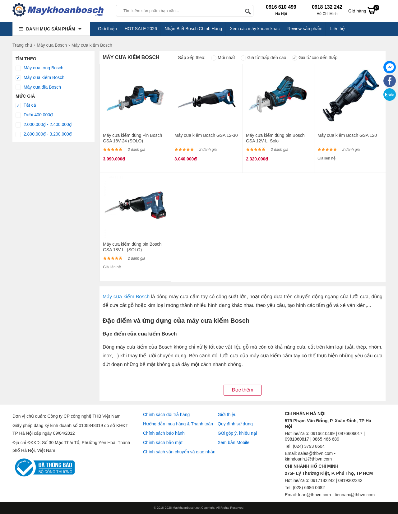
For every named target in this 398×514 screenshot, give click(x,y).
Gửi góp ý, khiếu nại (237, 433)
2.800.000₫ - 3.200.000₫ (44, 134)
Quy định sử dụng (235, 423)
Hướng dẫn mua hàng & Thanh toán (178, 423)
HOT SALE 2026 (141, 28)
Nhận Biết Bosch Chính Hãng (193, 28)
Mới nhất (223, 57)
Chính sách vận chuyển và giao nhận (179, 451)
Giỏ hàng (363, 10)
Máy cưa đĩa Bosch (38, 87)
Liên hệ (337, 28)
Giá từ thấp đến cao (263, 57)
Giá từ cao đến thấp (314, 57)
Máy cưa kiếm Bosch (40, 78)
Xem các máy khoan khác (255, 28)
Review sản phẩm (304, 28)
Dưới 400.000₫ (34, 115)
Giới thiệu (107, 28)
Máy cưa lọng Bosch (39, 68)
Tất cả (26, 105)
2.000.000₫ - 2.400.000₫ (44, 124)
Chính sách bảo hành (164, 433)
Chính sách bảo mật (163, 442)
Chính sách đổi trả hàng (166, 414)
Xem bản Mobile (233, 442)
